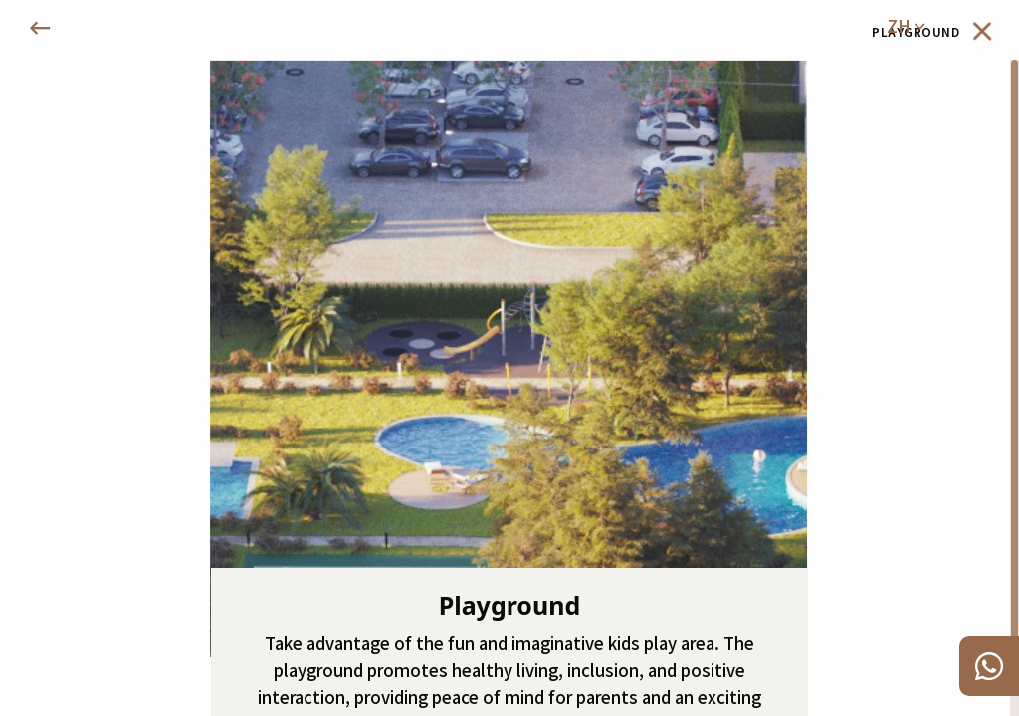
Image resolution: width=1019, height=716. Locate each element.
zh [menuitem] (905, 26)
